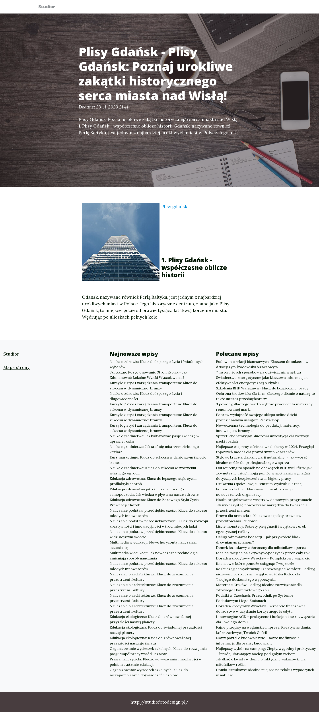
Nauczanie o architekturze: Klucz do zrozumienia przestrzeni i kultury (151, 577)
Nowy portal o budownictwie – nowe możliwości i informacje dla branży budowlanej (257, 640)
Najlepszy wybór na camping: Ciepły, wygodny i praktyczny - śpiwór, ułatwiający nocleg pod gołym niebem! (266, 651)
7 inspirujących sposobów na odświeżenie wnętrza (258, 372)
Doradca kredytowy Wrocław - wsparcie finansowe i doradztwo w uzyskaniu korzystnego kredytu (260, 608)
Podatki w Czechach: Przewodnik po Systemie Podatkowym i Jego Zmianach (254, 598)
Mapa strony (16, 367)
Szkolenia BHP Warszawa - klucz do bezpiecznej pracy (262, 388)
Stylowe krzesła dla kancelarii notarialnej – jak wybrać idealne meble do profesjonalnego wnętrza (261, 460)
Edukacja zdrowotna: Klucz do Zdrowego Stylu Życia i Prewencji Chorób (155, 502)
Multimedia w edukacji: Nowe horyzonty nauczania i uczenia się (153, 545)
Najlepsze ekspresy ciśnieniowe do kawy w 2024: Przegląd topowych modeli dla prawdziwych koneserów (265, 449)
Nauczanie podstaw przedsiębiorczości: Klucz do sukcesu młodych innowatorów (158, 513)
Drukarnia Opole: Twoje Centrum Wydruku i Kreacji (259, 484)
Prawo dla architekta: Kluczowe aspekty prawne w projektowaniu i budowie (258, 518)
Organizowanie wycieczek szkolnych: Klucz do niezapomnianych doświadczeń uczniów (149, 672)
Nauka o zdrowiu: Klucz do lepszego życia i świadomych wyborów (157, 364)
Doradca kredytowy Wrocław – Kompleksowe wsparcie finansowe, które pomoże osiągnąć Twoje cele (263, 561)
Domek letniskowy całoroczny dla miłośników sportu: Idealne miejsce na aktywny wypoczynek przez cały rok (262, 550)
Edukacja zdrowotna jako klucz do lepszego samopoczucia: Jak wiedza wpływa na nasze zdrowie (154, 492)
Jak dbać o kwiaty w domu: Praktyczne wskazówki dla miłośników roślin (260, 662)
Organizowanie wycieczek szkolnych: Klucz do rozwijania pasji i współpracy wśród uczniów (158, 651)
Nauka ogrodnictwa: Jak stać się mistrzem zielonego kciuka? (154, 449)
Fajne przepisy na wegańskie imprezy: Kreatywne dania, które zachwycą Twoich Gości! (263, 630)
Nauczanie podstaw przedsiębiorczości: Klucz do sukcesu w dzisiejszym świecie (158, 534)
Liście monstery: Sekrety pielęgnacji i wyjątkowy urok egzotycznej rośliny (261, 529)
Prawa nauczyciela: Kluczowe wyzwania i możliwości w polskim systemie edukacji (156, 662)
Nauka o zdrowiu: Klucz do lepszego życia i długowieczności (146, 396)
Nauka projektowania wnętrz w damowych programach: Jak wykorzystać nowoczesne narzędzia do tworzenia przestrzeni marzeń (264, 505)
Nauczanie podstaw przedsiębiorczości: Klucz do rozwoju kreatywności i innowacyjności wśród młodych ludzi (159, 523)
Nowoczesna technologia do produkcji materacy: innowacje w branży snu (258, 428)
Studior (49, 7)
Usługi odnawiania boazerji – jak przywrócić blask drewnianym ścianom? (258, 539)
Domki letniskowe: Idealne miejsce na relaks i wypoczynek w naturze (265, 672)
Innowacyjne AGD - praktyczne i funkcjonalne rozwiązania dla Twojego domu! (265, 619)
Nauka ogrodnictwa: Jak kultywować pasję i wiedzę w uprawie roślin (154, 438)
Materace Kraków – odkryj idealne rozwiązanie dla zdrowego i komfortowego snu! (259, 587)
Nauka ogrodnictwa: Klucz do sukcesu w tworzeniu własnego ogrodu (153, 470)
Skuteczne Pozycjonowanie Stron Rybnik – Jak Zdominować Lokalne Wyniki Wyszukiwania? (148, 375)
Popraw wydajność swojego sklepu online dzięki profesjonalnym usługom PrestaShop (256, 417)
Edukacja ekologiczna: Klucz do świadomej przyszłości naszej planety (156, 630)
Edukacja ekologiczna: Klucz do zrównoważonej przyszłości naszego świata (150, 640)
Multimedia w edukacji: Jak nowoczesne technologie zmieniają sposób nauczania (154, 555)
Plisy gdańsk (174, 206)
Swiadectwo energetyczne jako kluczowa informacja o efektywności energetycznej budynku (262, 380)
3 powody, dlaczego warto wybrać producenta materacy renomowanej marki (264, 407)
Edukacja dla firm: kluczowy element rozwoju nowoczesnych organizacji (254, 492)
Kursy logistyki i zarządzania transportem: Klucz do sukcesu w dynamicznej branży (153, 385)
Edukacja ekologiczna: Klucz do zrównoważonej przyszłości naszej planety (150, 619)
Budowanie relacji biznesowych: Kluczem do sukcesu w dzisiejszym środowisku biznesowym (262, 364)
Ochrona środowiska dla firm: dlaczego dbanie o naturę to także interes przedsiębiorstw (265, 396)
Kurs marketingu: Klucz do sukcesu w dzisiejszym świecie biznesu (158, 460)
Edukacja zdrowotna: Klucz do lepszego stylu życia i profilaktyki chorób (153, 481)
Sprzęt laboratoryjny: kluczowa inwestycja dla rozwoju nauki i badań (262, 438)
